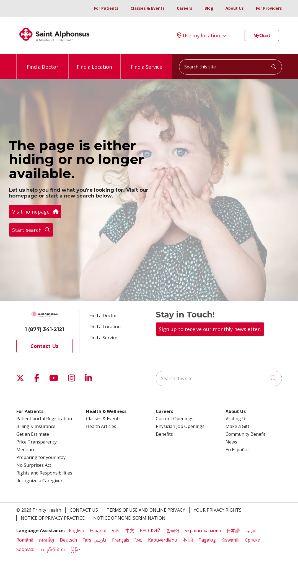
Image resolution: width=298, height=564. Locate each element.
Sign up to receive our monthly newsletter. (210, 329)
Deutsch (68, 540)
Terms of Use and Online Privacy (146, 510)
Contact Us (44, 346)
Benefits (164, 434)
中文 (129, 530)
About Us (235, 8)
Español (98, 530)
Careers (184, 8)
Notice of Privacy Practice (53, 518)
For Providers (269, 8)
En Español (237, 450)
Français (120, 540)
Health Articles (101, 426)
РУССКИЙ (150, 530)
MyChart (261, 35)
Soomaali (25, 549)
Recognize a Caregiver (39, 481)
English (76, 530)
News (231, 442)
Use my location (198, 35)
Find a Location (94, 62)
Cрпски (252, 540)
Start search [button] (31, 230)
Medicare (25, 450)
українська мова (203, 530)
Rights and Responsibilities (44, 473)
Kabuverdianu (162, 540)
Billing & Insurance (35, 426)
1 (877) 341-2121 (44, 329)
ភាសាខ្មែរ (46, 540)
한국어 (173, 530)
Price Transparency (36, 442)
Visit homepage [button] (35, 211)
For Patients (106, 8)
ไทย (138, 540)
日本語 (233, 530)
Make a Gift (237, 426)
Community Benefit (245, 434)
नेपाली (188, 540)
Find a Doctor (42, 62)
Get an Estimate (32, 434)
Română (24, 540)
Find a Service (146, 62)
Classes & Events (148, 8)
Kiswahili (230, 540)
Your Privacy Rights (218, 510)
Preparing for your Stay (41, 457)
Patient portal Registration (44, 419)
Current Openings (174, 419)
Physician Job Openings (180, 426)
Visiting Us (237, 419)
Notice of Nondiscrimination (129, 518)
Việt (116, 530)
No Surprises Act (33, 465)
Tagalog (207, 540)
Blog (208, 8)
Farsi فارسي (94, 540)
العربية (251, 530)
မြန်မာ (77, 549)
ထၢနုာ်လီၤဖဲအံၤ (53, 549)
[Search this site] (230, 67)
